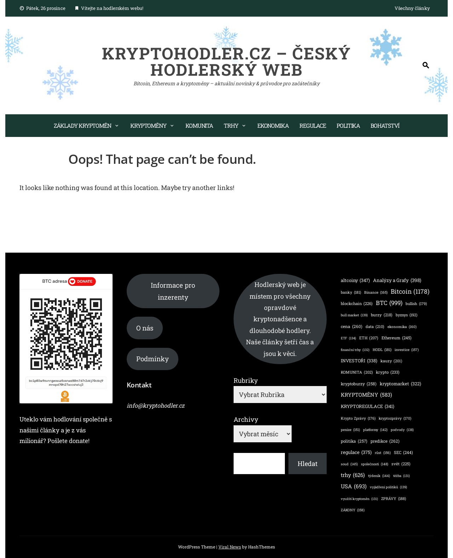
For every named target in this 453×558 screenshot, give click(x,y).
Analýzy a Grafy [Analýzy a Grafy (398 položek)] (397, 280)
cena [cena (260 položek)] (351, 326)
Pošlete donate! (68, 441)
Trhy (231, 125)
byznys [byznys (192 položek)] (406, 315)
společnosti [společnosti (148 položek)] (374, 464)
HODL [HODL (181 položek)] (382, 349)
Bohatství (385, 125)
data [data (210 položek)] (375, 326)
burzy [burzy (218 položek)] (381, 314)
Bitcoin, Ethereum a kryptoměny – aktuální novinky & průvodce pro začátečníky (226, 83)
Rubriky (246, 380)
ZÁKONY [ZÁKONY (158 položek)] (353, 510)
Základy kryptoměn (82, 125)
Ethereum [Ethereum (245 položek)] (397, 338)
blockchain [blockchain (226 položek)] (357, 303)
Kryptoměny (148, 125)
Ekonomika (273, 125)
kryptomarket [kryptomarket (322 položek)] (400, 384)
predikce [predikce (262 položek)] (385, 441)
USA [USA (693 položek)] (354, 486)
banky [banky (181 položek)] (351, 292)
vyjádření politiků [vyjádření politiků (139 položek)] (388, 487)
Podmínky (152, 358)
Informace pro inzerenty (173, 291)
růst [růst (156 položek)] (383, 453)
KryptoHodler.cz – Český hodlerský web (226, 61)
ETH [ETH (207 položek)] (368, 337)
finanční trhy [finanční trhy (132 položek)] (355, 350)
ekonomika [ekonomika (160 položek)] (402, 326)
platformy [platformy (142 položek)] (375, 430)
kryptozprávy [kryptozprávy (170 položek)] (395, 418)
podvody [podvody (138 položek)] (402, 430)
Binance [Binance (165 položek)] (376, 292)
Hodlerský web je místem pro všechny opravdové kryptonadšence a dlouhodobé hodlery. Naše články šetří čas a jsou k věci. (280, 318)
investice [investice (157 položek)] (407, 350)
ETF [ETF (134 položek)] (348, 338)
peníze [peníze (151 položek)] (350, 430)
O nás (144, 327)
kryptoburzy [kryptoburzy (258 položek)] (359, 383)
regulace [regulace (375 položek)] (356, 452)
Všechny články (412, 8)
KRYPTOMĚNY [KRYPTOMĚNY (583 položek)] (366, 394)
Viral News (229, 547)
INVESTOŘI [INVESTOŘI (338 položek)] (359, 361)
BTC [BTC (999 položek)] (389, 303)
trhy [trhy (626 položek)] (353, 475)
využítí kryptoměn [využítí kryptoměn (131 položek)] (359, 499)
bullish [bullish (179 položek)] (416, 303)
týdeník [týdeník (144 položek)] (379, 476)
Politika (348, 125)
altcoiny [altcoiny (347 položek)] (355, 280)
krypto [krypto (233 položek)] (388, 372)
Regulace (312, 125)
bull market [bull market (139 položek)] (354, 315)
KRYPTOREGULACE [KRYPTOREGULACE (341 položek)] (367, 406)
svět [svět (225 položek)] (401, 463)
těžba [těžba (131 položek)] (401, 476)
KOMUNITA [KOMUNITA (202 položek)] (357, 372)
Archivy (246, 419)
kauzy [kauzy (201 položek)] (391, 361)
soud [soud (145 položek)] (349, 464)
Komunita (199, 125)
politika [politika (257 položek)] (354, 441)
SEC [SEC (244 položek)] (403, 452)
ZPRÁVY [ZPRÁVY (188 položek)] (393, 498)
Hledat (307, 463)
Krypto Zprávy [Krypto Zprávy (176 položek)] (358, 418)
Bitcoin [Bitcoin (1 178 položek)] (410, 291)
